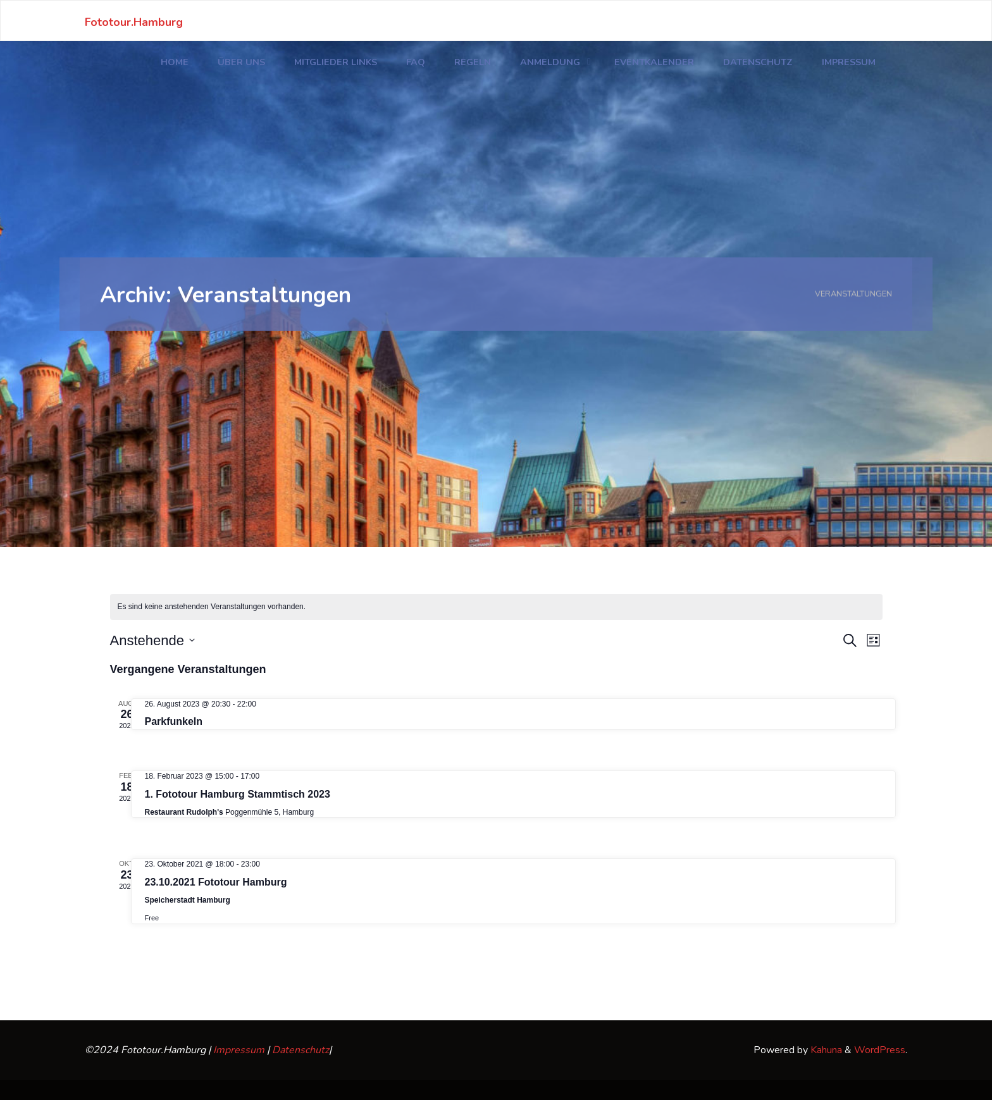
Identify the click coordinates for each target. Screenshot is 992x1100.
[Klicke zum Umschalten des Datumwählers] (152, 640)
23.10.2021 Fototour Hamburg (216, 882)
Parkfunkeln (174, 721)
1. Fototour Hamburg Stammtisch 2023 (237, 794)
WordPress (879, 1050)
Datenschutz (300, 1050)
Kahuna (825, 1050)
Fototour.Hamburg (134, 21)
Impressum (238, 1050)
